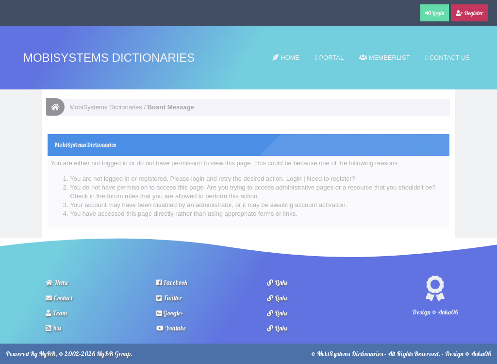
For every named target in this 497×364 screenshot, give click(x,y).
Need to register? (331, 178)
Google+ (169, 313)
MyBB (47, 354)
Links (277, 282)
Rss (53, 328)
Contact (59, 298)
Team (56, 313)
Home (285, 57)
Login (294, 178)
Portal (329, 57)
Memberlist (384, 57)
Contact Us (447, 57)
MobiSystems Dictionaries (109, 57)
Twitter (169, 298)
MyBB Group (114, 354)
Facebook (171, 282)
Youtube (171, 328)
